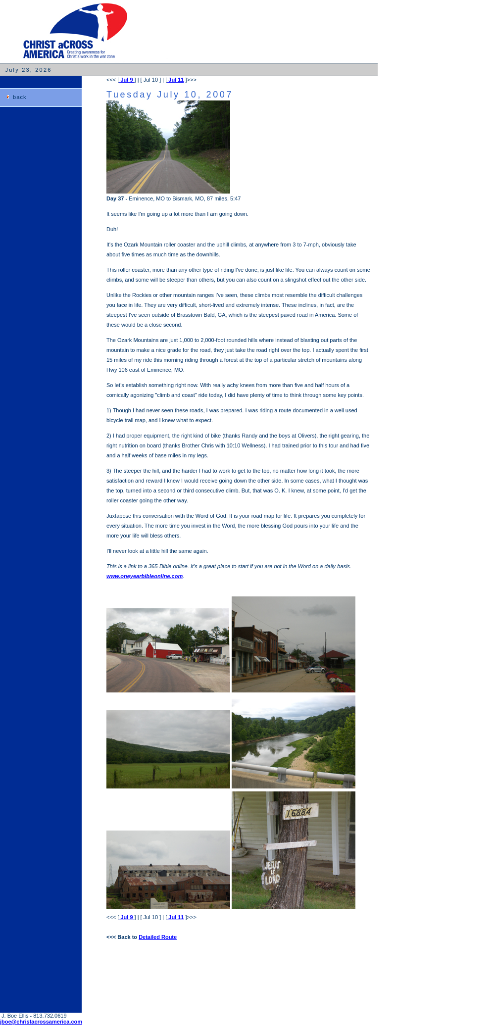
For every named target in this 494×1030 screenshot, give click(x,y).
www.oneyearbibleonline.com (144, 576)
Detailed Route (158, 937)
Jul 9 (126, 80)
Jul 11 (175, 80)
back (20, 97)
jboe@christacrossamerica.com (41, 1022)
